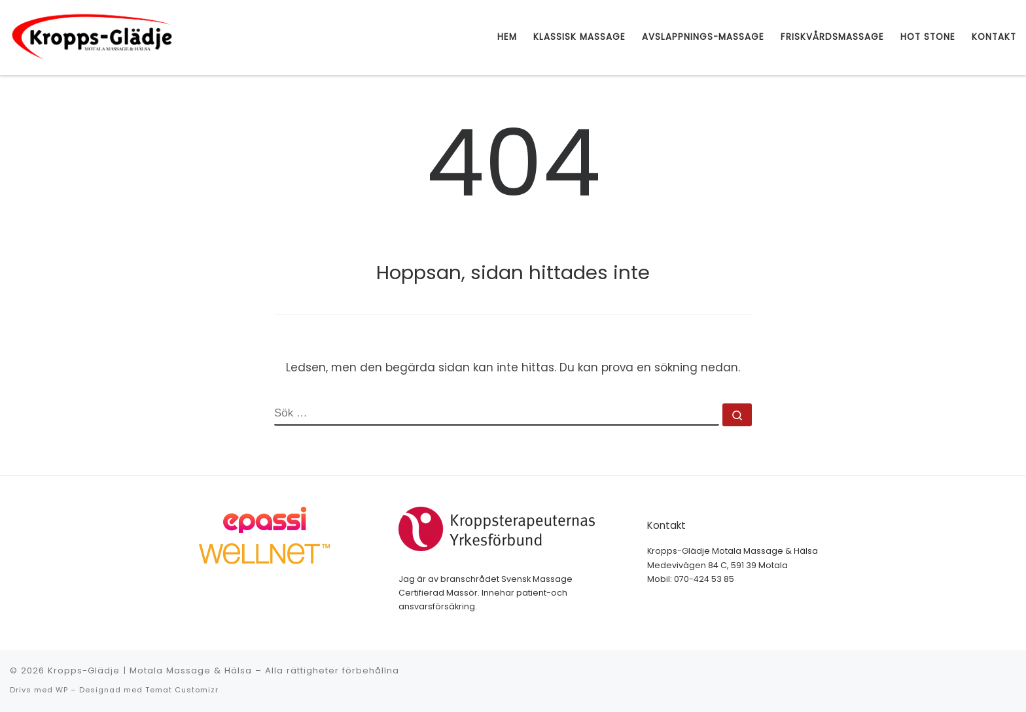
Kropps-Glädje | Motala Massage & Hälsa (150, 670)
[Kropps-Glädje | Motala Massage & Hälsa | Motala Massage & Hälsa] (91, 36)
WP (62, 690)
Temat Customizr (182, 690)
